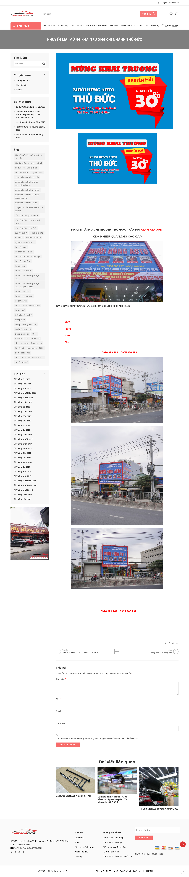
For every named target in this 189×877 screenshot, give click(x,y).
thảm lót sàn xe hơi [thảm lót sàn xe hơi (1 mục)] (23, 315)
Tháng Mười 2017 (24, 439)
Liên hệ (155, 26)
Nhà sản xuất (81, 851)
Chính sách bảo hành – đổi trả (117, 856)
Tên (58, 699)
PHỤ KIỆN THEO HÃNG (96, 26)
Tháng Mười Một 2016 (26, 485)
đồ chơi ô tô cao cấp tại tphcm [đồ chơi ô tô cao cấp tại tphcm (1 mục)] (28, 343)
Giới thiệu (63, 26)
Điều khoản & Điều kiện (114, 847)
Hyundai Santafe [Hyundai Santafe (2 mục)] (33, 237)
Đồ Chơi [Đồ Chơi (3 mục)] (18, 338)
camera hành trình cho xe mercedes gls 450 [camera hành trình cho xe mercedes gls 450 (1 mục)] (26, 183)
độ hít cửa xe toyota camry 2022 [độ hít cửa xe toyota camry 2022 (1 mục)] (29, 357)
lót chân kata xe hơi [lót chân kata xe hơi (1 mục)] (23, 251)
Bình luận (61, 679)
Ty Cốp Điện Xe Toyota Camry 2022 (158, 808)
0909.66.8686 (24, 844)
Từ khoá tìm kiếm (111, 851)
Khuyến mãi (21, 85)
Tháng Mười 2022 (24, 397)
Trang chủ (50, 26)
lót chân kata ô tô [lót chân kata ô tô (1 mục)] (22, 261)
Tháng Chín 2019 (24, 411)
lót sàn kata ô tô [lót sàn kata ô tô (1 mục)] (22, 291)
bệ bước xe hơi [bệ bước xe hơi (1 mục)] (21, 172)
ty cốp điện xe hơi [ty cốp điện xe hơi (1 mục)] (23, 329)
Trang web (60, 723)
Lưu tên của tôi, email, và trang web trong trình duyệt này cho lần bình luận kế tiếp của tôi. (97, 738)
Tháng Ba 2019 (23, 430)
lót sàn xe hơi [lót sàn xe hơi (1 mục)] (21, 301)
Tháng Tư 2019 (23, 425)
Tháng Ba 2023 (23, 379)
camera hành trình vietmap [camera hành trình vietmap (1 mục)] (27, 190)
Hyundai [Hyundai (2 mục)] (18, 237)
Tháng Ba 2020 (23, 407)
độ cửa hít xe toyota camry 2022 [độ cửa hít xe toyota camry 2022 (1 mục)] (29, 348)
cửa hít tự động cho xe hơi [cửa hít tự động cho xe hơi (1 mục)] (26, 215)
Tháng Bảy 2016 (23, 499)
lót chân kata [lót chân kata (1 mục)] (21, 247)
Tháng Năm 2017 (24, 462)
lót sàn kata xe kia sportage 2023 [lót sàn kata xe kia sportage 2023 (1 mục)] (27, 277)
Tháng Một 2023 (23, 388)
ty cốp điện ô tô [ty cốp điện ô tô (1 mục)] (22, 334)
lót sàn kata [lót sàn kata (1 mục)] (20, 266)
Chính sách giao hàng (113, 837)
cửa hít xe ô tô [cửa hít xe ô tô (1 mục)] (37, 233)
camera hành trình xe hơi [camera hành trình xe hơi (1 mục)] (26, 202)
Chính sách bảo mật (112, 842)
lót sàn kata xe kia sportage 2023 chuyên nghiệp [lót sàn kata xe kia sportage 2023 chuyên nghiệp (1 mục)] (27, 285)
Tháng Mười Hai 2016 (26, 480)
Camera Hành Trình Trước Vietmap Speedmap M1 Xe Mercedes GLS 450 (112, 799)
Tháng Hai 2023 (23, 383)
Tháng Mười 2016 (24, 490)
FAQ (146, 26)
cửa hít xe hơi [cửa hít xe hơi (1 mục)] (21, 233)
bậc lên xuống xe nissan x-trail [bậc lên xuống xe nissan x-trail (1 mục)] (28, 163)
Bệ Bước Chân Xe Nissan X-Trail (73, 795)
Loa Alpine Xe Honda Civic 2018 (30, 122)
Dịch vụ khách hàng (84, 847)
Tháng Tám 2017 (24, 448)
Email (59, 711)
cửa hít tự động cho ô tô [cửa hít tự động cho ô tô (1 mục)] (25, 228)
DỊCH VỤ (137, 871)
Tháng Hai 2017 (23, 471)
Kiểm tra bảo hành (131, 26)
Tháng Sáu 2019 (23, 420)
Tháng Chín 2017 (24, 444)
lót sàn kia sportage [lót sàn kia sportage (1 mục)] (23, 296)
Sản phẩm (77, 26)
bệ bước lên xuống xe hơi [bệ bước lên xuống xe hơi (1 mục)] (26, 168)
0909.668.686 (169, 26)
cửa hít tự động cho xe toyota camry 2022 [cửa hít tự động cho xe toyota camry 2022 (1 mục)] (28, 222)
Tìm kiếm (146, 14)
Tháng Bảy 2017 (23, 453)
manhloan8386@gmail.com (27, 848)
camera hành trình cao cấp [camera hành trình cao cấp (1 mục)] (27, 177)
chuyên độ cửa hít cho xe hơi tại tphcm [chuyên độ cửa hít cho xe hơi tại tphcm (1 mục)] (29, 209)
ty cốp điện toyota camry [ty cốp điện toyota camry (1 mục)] (26, 324)
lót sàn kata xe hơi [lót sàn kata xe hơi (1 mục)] (23, 270)
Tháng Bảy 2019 (23, 416)
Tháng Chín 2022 (24, 402)
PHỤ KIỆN (148, 871)
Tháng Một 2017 (23, 476)
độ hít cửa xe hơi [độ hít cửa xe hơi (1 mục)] (22, 353)
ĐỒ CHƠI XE (125, 871)
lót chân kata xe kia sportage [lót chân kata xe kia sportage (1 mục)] (27, 256)
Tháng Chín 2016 (24, 494)
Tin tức (114, 26)
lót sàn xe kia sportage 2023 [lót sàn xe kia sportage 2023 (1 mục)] (27, 305)
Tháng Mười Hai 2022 (26, 393)
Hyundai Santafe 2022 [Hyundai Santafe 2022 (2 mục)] (25, 242)
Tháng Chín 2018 (24, 434)
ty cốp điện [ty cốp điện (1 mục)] (20, 319)
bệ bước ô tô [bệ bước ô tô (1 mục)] (37, 172)
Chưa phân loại (23, 80)
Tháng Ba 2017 (23, 467)
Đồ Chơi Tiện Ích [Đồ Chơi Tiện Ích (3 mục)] (33, 338)
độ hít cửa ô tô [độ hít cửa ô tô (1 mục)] (21, 362)
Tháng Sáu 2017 (23, 457)
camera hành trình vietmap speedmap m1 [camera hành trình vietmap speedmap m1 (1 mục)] (27, 196)
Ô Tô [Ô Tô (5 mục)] (34, 334)
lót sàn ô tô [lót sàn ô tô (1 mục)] (20, 310)
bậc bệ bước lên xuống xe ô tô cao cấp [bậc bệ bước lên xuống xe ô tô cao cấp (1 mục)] (28, 157)
